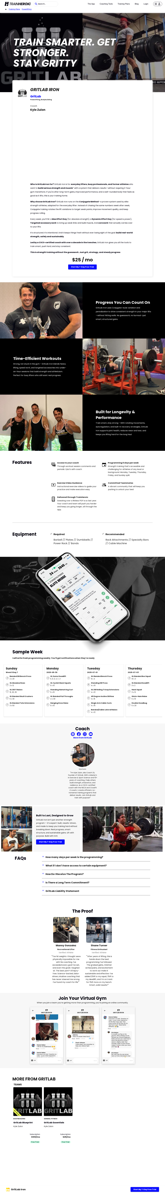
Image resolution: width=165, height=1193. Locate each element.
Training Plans (124, 4)
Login (146, 4)
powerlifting (26, 9)
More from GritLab (82, 737)
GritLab (35, 96)
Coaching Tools (106, 4)
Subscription (35, 1134)
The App (91, 4)
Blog (137, 4)
